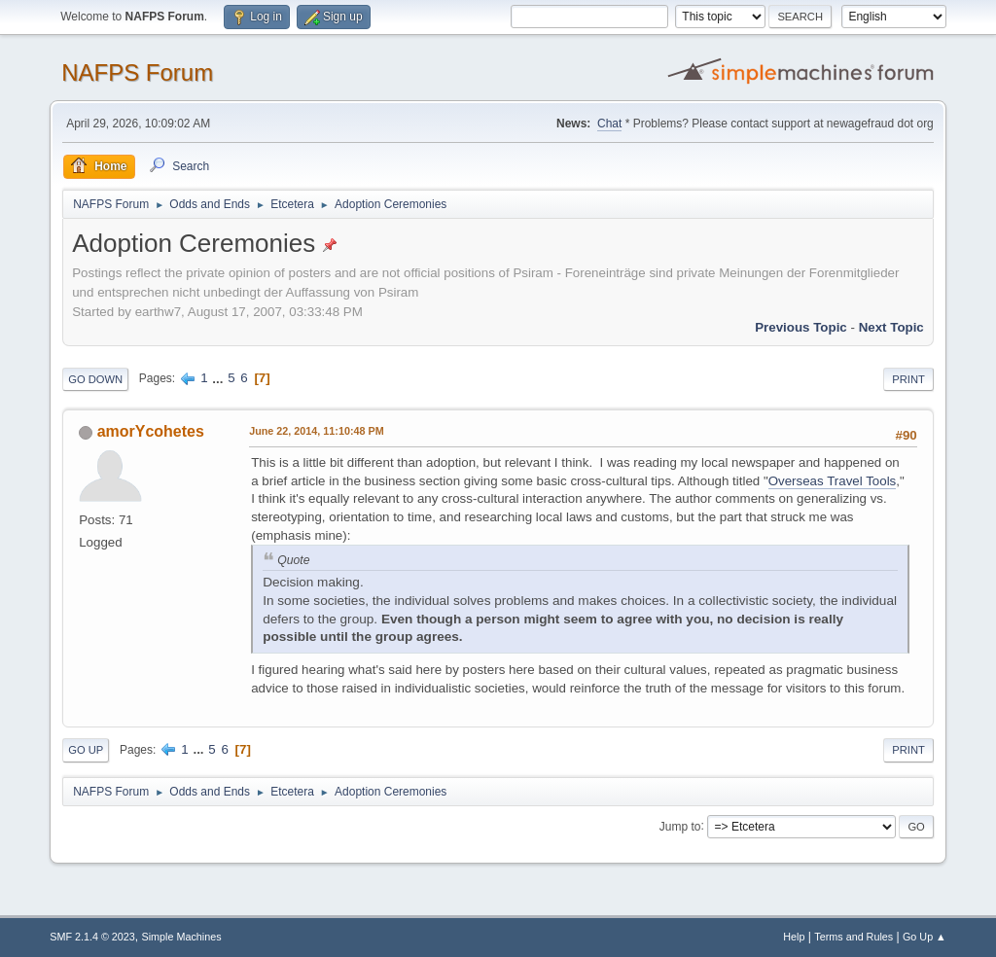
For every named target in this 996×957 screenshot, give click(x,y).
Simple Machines (182, 936)
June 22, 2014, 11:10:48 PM (316, 431)
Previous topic (801, 327)
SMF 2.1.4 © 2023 (92, 936)
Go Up (85, 750)
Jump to (680, 826)
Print (908, 379)
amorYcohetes (150, 431)
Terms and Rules (853, 936)
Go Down (95, 379)
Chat (609, 123)
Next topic (891, 327)
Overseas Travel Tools (832, 481)
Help (793, 936)
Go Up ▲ (924, 936)
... (219, 378)
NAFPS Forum (137, 72)
